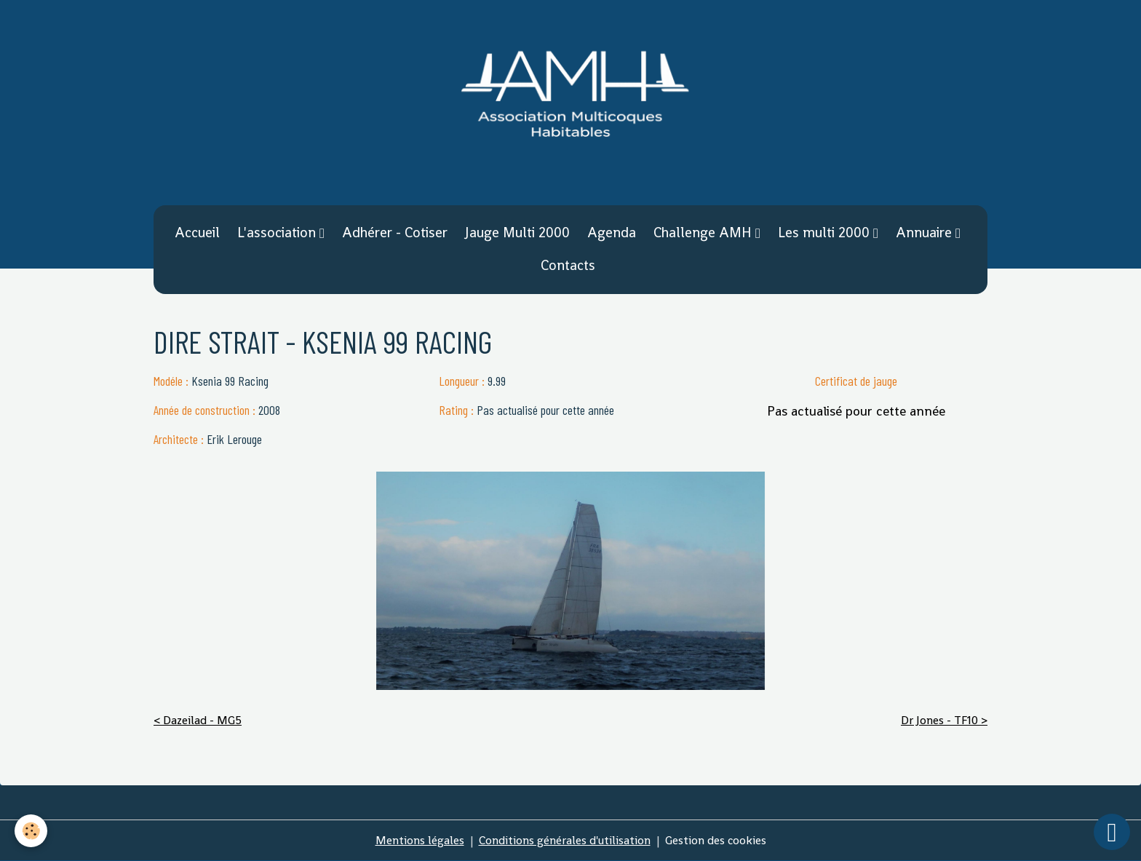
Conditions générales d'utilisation (565, 840)
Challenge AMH (704, 232)
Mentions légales (419, 840)
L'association (278, 232)
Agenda (611, 232)
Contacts (568, 265)
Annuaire (925, 232)
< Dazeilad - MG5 (198, 720)
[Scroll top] (1112, 832)
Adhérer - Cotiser (395, 232)
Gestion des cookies (715, 840)
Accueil (197, 232)
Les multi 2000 (825, 232)
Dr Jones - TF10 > (944, 720)
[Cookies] (31, 830)
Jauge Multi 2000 (517, 232)
